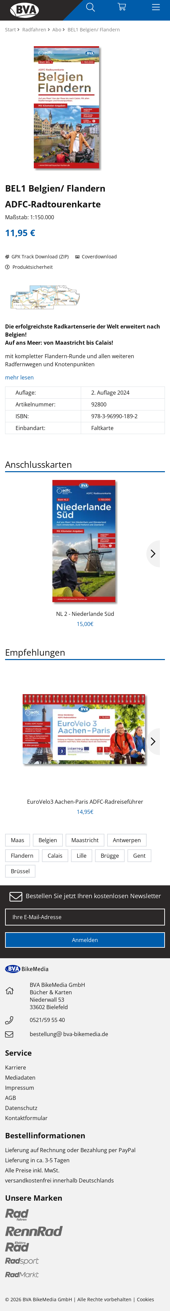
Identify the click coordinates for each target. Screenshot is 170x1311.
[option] (45, 297)
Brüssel (20, 871)
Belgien (48, 840)
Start (11, 29)
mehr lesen (20, 377)
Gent (139, 855)
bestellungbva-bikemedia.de (69, 1034)
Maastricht (85, 840)
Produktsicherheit (29, 267)
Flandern (22, 855)
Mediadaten (20, 1077)
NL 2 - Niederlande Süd (85, 614)
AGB (10, 1098)
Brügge (110, 855)
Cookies (145, 1299)
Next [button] (153, 553)
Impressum (19, 1087)
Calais (55, 855)
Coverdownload (96, 256)
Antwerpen (127, 840)
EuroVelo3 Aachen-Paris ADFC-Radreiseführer (85, 801)
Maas (17, 840)
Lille (82, 855)
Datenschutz (21, 1108)
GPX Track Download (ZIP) (37, 256)
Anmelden (85, 940)
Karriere (15, 1067)
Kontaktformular (26, 1118)
